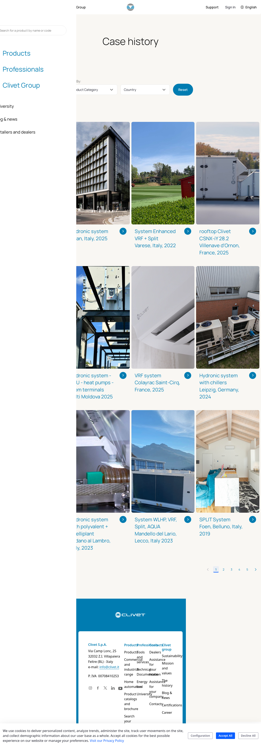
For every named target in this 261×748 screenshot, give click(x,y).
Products (123, 645)
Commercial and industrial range (127, 664)
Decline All (248, 736)
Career (199, 697)
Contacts (175, 645)
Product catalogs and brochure (126, 694)
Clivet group (199, 647)
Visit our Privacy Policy (107, 740)
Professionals (153, 645)
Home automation (125, 679)
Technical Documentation (154, 667)
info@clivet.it (63, 667)
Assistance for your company (179, 674)
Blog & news (204, 683)
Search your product (125, 709)
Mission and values (203, 665)
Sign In (230, 7)
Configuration (200, 736)
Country (130, 89)
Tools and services (149, 654)
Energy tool (151, 677)
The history (203, 675)
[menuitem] (25, 7)
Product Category (84, 89)
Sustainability (204, 656)
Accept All (225, 736)
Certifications (204, 690)
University (150, 684)
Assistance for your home (179, 662)
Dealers (174, 652)
